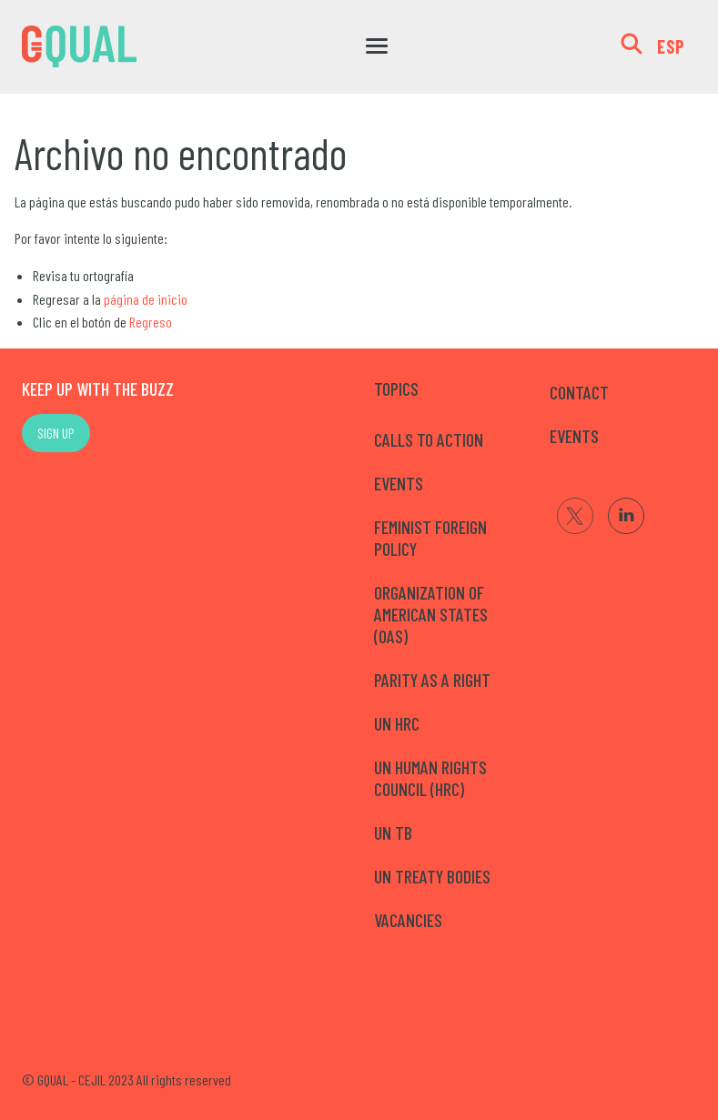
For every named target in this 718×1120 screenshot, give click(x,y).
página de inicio (145, 299)
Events (398, 483)
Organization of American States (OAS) (431, 614)
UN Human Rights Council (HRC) (430, 778)
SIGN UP (56, 432)
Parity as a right (432, 680)
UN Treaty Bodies (432, 876)
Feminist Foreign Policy (430, 538)
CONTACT (579, 392)
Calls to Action (428, 439)
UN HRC (397, 723)
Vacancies (408, 920)
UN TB (393, 832)
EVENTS (574, 436)
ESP (671, 46)
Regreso (150, 321)
